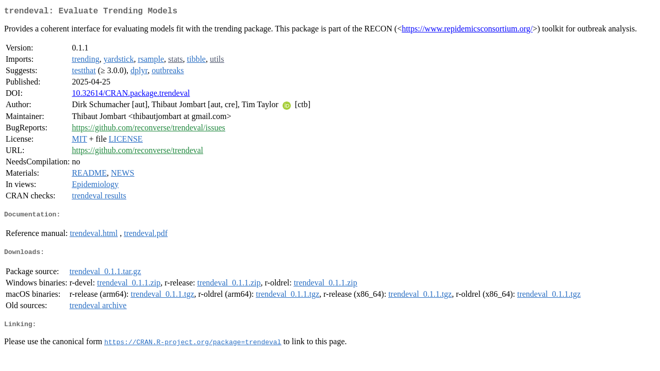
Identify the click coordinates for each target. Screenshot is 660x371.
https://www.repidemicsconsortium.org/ (467, 30)
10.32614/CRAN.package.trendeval (131, 95)
